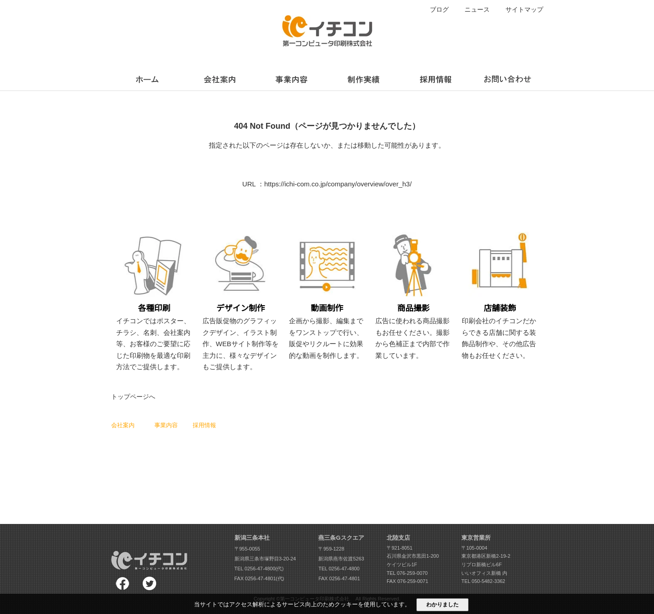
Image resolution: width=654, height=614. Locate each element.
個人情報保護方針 (305, 460)
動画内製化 (258, 469)
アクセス (121, 470)
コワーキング (260, 442)
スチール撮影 (169, 461)
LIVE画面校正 (261, 425)
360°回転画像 (261, 451)
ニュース (477, 9)
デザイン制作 (169, 443)
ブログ (439, 9)
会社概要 (121, 452)
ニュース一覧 (300, 442)
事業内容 (166, 425)
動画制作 (164, 452)
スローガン (123, 435)
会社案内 (123, 425)
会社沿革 (121, 461)
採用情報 (204, 425)
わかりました (442, 604)
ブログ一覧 (297, 433)
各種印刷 (164, 435)
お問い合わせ (300, 469)
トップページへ (133, 396)
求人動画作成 (260, 433)
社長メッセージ (128, 443)
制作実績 (295, 425)
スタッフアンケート (215, 443)
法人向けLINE (261, 460)
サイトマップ (524, 9)
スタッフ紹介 (207, 435)
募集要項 (202, 452)
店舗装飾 (164, 470)
